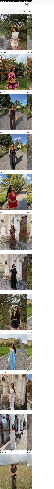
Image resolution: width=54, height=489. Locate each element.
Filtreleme (21, 11)
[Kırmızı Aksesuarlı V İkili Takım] (13, 192)
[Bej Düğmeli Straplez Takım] (13, 432)
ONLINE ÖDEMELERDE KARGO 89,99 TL (26, 1)
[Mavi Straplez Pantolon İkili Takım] (13, 352)
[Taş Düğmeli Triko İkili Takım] (13, 32)
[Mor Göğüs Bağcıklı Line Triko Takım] (13, 72)
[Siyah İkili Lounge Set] (13, 272)
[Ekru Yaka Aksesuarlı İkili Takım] (13, 392)
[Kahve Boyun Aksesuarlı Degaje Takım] (13, 112)
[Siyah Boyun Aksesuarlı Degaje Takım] (13, 152)
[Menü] (1, 4)
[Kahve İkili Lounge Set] (13, 232)
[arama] (4, 4)
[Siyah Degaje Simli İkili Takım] (13, 312)
